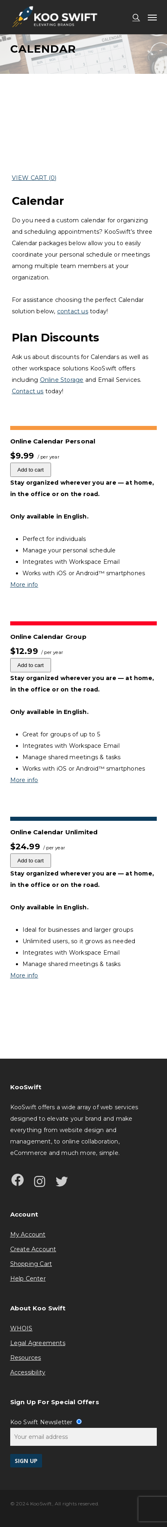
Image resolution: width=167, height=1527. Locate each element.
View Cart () (34, 178)
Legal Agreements (37, 1343)
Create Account (33, 1249)
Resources (25, 1357)
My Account (28, 1234)
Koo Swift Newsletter (46, 1422)
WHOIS (21, 1328)
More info (24, 584)
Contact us (28, 391)
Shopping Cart (31, 1264)
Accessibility (28, 1372)
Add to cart (31, 470)
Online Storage (62, 379)
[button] (152, 17)
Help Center (28, 1278)
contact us (72, 311)
